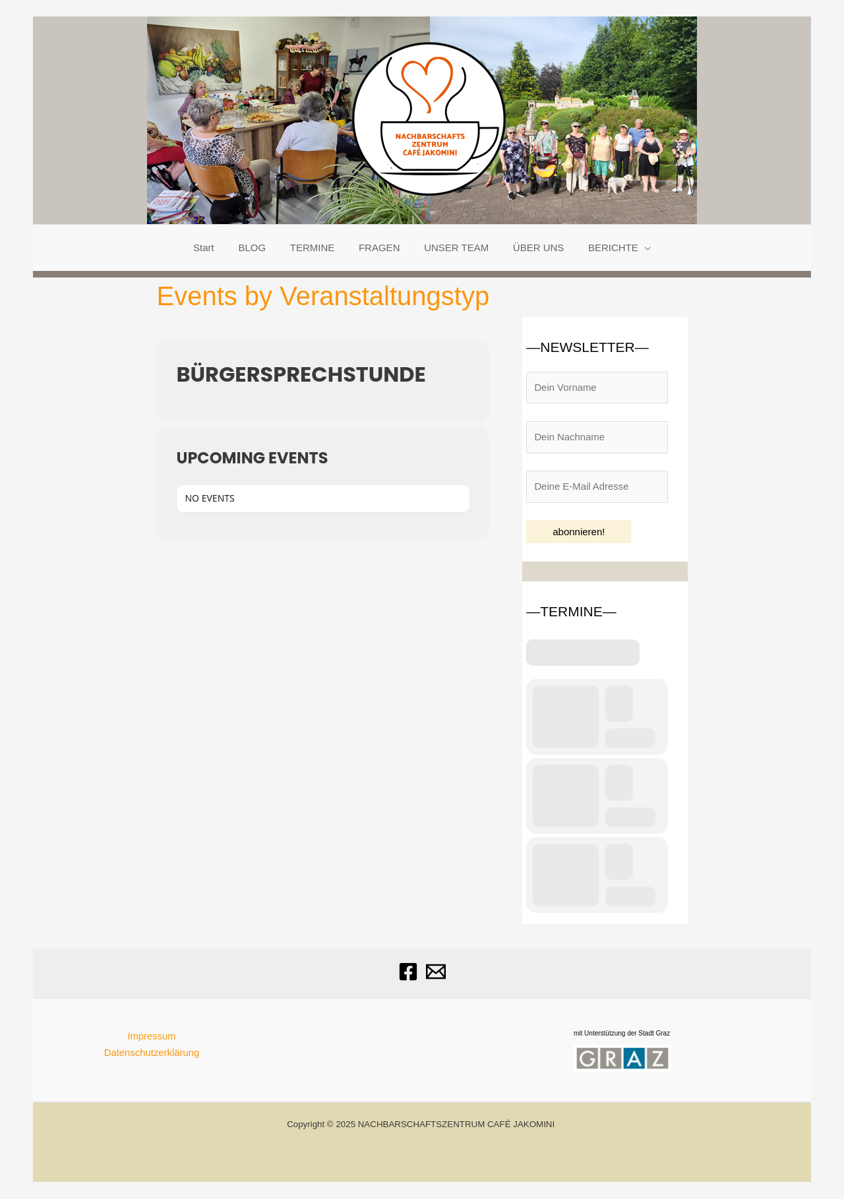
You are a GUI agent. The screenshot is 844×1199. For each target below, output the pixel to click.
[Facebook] (408, 972)
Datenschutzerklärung (152, 1053)
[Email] (436, 972)
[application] (631, 248)
